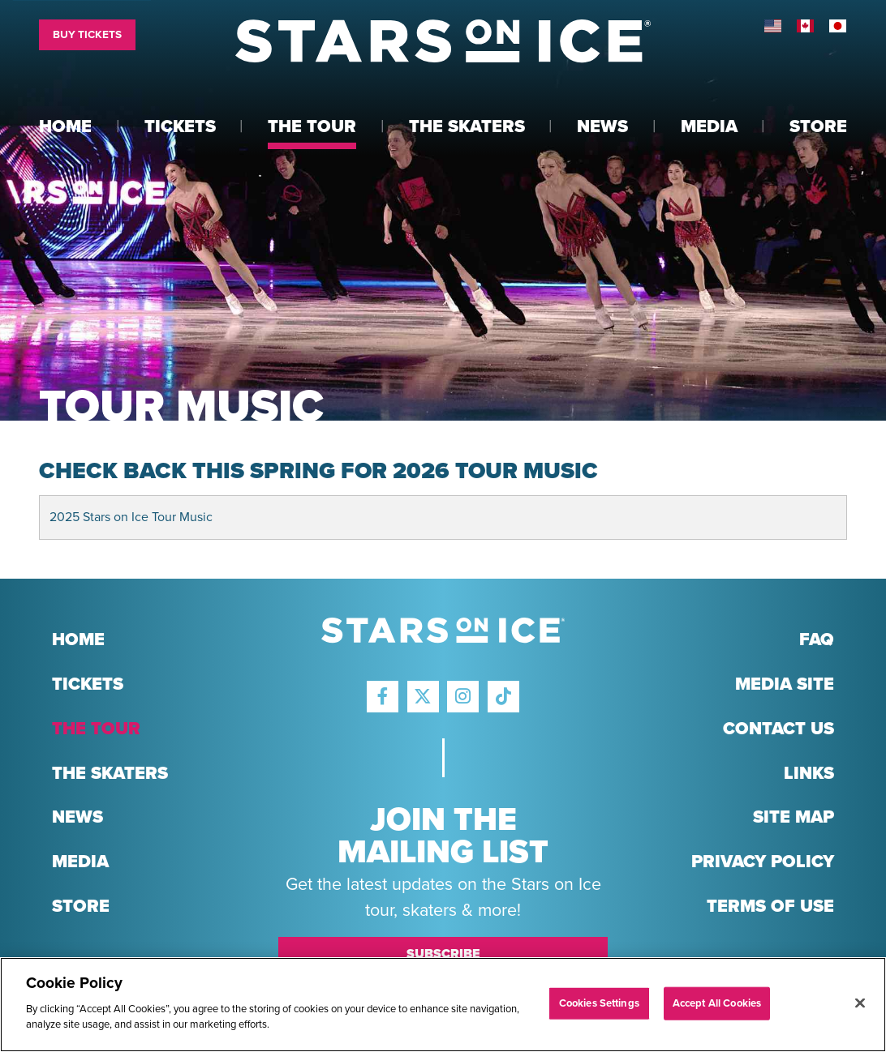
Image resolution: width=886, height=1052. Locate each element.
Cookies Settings (599, 1002)
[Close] (860, 1002)
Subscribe (443, 954)
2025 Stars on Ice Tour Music (131, 517)
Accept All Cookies (717, 1002)
